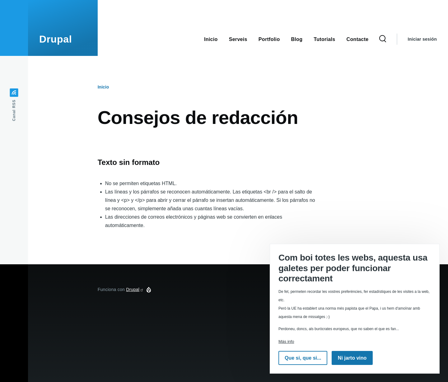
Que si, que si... (303, 358)
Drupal (55, 39)
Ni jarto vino (352, 358)
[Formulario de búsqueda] (382, 39)
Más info (286, 341)
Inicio (103, 86)
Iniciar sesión (422, 39)
